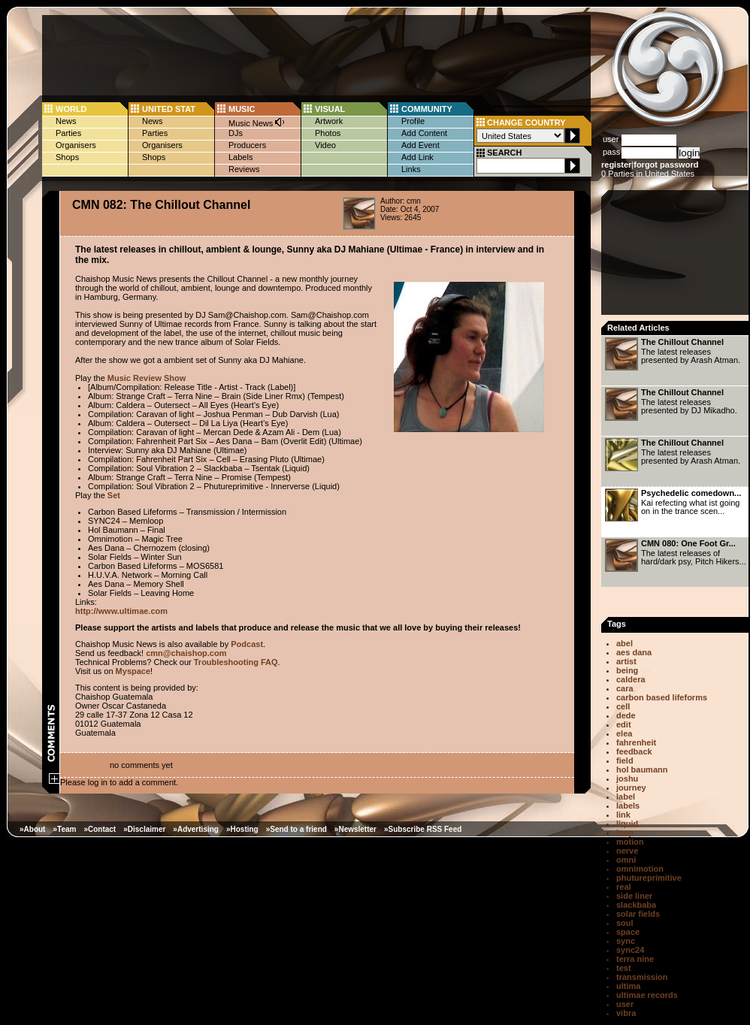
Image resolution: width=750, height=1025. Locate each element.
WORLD (71, 108)
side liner (634, 895)
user (625, 1003)
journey (631, 787)
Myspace (133, 671)
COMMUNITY (426, 108)
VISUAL (330, 108)
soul (625, 922)
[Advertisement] (676, 257)
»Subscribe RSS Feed (422, 829)
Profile (413, 120)
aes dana (634, 652)
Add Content (424, 133)
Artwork (329, 120)
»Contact (99, 829)
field (625, 760)
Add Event (420, 145)
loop (625, 832)
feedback (634, 751)
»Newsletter (355, 829)
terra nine (635, 958)
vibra (626, 1012)
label (625, 796)
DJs (235, 133)
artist (626, 661)
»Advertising (196, 829)
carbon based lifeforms (661, 697)
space (628, 931)
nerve (627, 850)
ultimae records (647, 994)
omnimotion (640, 868)
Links (411, 169)
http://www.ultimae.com (121, 610)
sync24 (630, 949)
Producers (247, 145)
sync (625, 940)
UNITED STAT (168, 108)
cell (623, 706)
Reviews (244, 169)
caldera (631, 679)
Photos (327, 133)
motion (630, 841)
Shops (67, 157)
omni (626, 859)
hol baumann (641, 769)
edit (623, 724)
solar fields (638, 913)
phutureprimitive (649, 877)
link (623, 814)
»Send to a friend (296, 829)
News (66, 120)
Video (325, 145)
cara (625, 688)
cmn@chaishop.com (186, 653)
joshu (627, 778)
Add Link (417, 157)
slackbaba (636, 904)
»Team (64, 829)
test (623, 967)
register (616, 164)
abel (624, 643)
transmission (641, 976)
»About (32, 829)
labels (628, 805)
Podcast (247, 644)
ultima (628, 985)
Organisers (76, 145)
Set (113, 495)
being (627, 670)
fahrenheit (636, 742)
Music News (257, 122)
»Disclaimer (144, 829)
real (623, 886)
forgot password (666, 164)
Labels (240, 157)
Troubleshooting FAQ (236, 662)
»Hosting (242, 829)
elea (624, 733)
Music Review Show (146, 377)
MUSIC (241, 108)
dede (626, 715)
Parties (68, 133)
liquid (627, 823)
